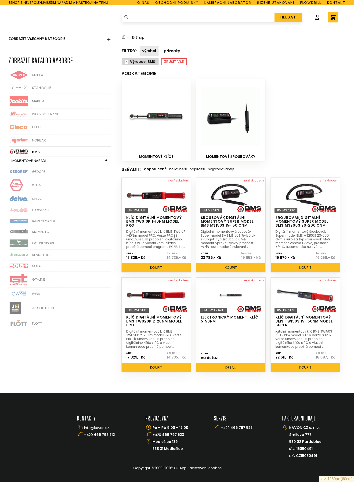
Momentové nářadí (28, 160)
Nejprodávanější (221, 169)
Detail (230, 367)
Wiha (25, 185)
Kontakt (336, 2)
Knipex (26, 74)
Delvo (26, 198)
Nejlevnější (178, 169)
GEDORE (27, 171)
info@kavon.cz (96, 427)
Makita (26, 101)
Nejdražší (197, 169)
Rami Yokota (32, 221)
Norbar (27, 140)
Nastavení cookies (206, 467)
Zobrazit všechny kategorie (60, 38)
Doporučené (155, 169)
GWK (24, 294)
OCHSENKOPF (32, 243)
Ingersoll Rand (34, 114)
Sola (25, 266)
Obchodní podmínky (177, 2)
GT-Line (27, 279)
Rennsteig (29, 254)
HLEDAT (288, 17)
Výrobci (149, 50)
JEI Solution (31, 308)
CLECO (26, 127)
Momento (29, 231)
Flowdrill (310, 2)
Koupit (156, 267)
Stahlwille (30, 87)
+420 (99, 434)
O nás (143, 2)
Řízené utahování (275, 2)
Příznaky (172, 50)
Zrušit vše (174, 61)
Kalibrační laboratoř (227, 2)
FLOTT (25, 323)
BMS (24, 152)
